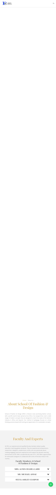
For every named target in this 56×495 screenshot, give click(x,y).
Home (24, 400)
